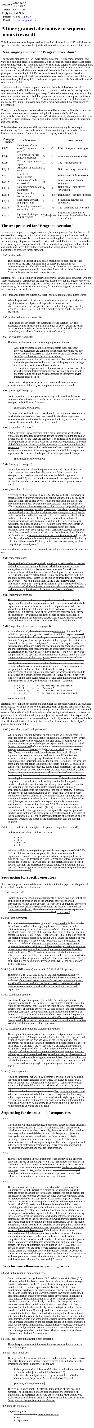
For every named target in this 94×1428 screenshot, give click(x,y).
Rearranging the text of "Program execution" (38, 52)
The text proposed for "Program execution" (37, 226)
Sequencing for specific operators (28, 881)
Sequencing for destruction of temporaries (36, 1116)
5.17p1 (4, 1032)
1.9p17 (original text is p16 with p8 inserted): (24, 731)
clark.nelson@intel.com (25, 20)
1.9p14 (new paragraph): (14, 558)
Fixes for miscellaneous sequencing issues (35, 1270)
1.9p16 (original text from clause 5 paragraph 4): (26, 626)
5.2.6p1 (5, 921)
